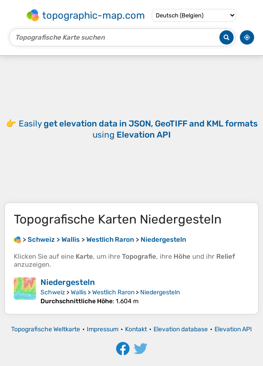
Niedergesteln (67, 282)
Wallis (78, 292)
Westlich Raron (113, 292)
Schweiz (52, 292)
